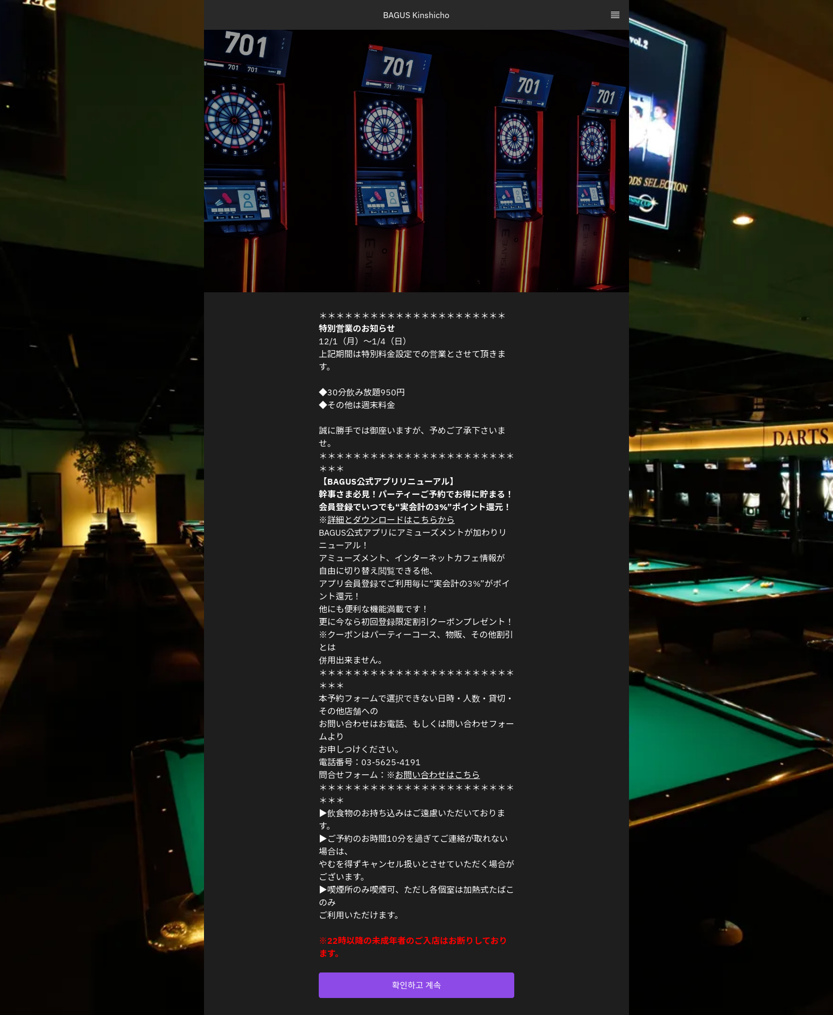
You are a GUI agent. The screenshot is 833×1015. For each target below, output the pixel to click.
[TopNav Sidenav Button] (615, 15)
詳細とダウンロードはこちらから (391, 519)
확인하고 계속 (416, 985)
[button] (416, 985)
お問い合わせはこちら (437, 774)
